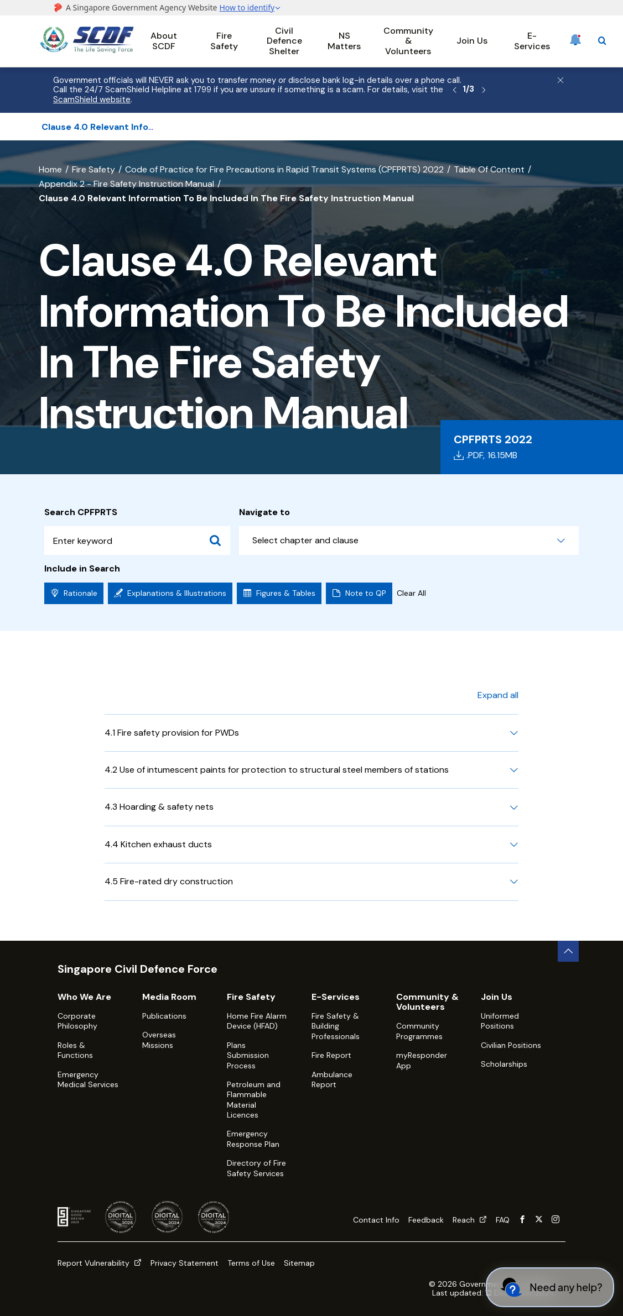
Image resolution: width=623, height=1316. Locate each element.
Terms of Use (251, 1263)
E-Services (532, 40)
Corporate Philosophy (77, 1021)
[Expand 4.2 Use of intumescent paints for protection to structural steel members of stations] (514, 770)
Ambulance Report (332, 1079)
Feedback (426, 1220)
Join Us (471, 40)
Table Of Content (489, 169)
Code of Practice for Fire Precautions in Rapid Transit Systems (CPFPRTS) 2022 (284, 169)
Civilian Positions (511, 1045)
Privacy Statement (184, 1263)
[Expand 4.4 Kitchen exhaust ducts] (514, 844)
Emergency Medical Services (88, 1079)
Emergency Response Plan (253, 1139)
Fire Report (331, 1055)
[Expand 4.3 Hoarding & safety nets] (514, 807)
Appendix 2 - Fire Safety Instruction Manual (126, 184)
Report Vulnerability (100, 1263)
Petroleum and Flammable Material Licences (254, 1099)
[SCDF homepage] (87, 50)
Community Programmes (419, 1031)
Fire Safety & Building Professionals (336, 1026)
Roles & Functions (75, 1050)
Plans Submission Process (248, 1055)
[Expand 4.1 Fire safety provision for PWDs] (514, 732)
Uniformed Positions (500, 1021)
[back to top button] (568, 951)
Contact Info (376, 1220)
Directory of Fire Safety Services (256, 1168)
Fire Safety (224, 40)
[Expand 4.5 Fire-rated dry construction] (514, 881)
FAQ (503, 1220)
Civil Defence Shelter (284, 41)
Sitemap (299, 1263)
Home (50, 169)
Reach (470, 1220)
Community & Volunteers (408, 41)
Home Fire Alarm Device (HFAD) (257, 1021)
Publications (164, 1016)
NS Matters (344, 40)
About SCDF (163, 40)
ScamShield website (92, 99)
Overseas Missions (159, 1040)
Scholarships (504, 1064)
